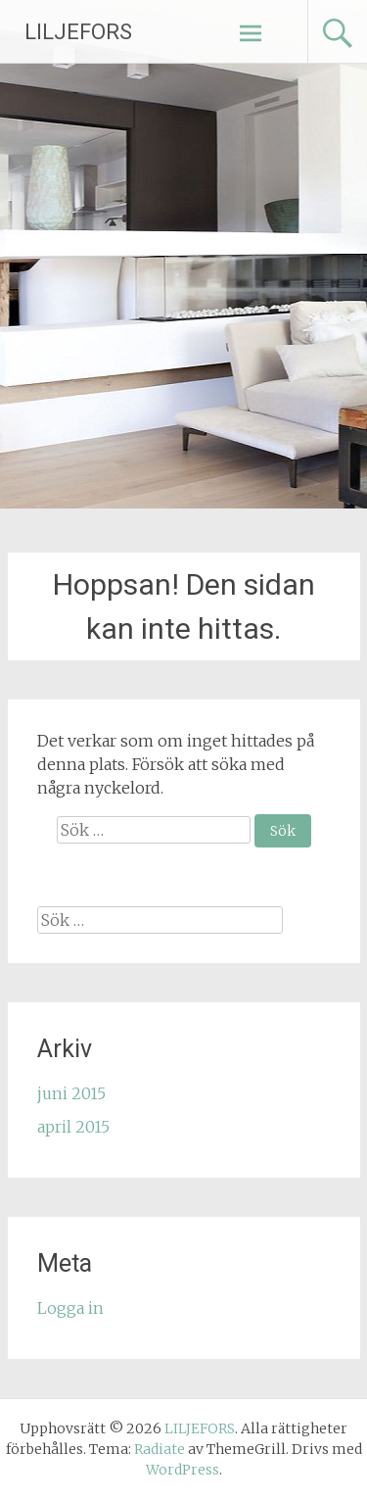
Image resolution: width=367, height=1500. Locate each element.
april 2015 (73, 1127)
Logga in (70, 1308)
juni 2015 (71, 1093)
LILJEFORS (78, 32)
